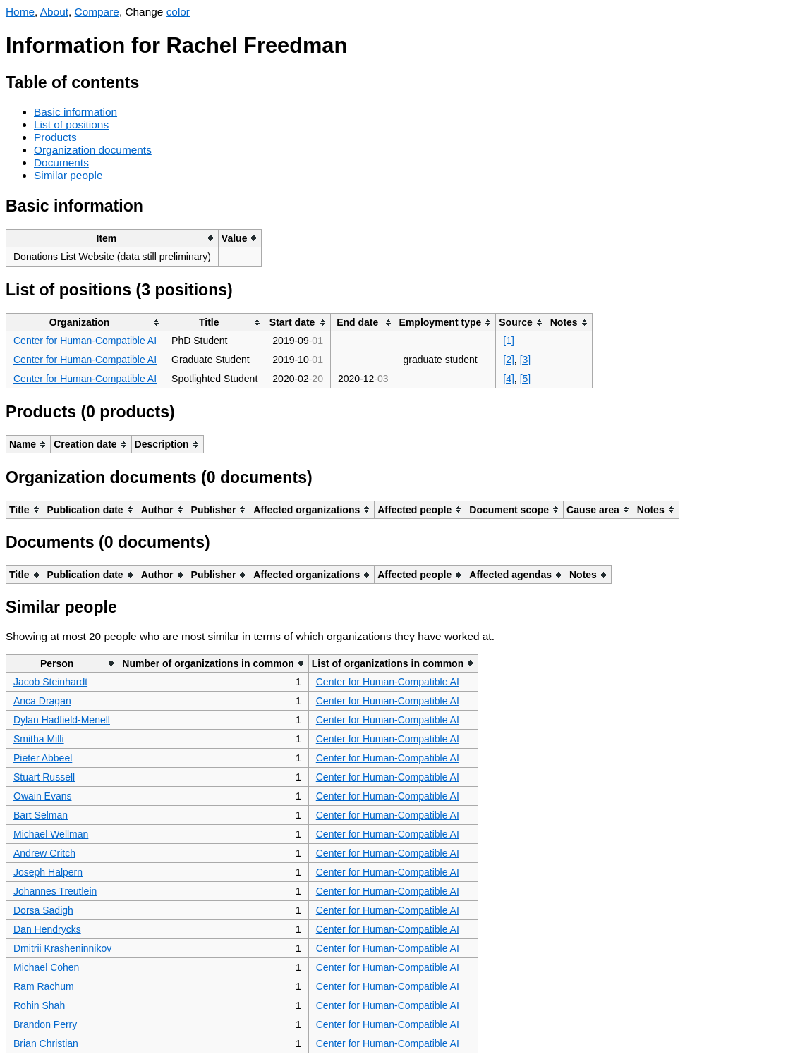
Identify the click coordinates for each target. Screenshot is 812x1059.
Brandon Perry (45, 1024)
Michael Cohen (46, 967)
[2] (508, 359)
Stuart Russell (44, 777)
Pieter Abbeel (42, 758)
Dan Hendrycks (47, 929)
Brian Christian (45, 1043)
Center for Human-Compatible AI (85, 340)
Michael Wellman (50, 834)
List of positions (71, 124)
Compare (97, 12)
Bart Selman (40, 815)
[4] (508, 378)
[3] (525, 359)
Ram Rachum (43, 986)
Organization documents (93, 150)
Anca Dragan (42, 700)
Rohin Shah (39, 1005)
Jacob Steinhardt (50, 681)
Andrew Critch (44, 853)
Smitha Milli (38, 739)
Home (20, 12)
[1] (508, 340)
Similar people (68, 175)
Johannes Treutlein (55, 891)
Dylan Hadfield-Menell (61, 720)
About (54, 12)
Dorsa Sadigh (43, 910)
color (178, 12)
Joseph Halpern (48, 872)
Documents (61, 163)
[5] (525, 378)
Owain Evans (42, 796)
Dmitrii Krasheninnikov (62, 948)
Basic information (75, 112)
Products (55, 137)
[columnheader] (112, 238)
